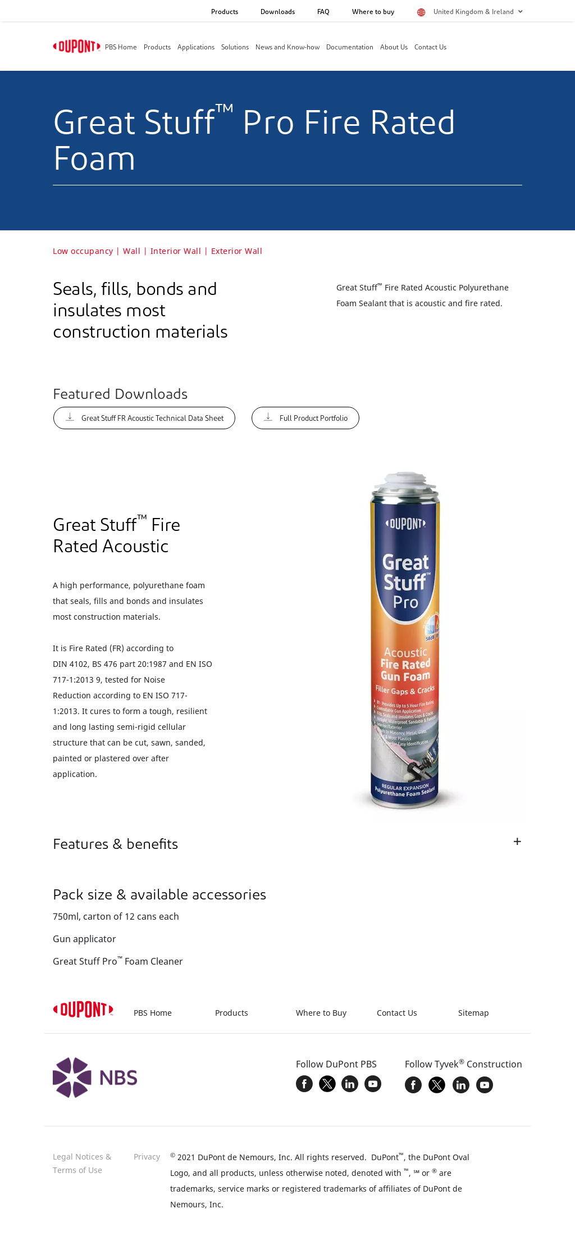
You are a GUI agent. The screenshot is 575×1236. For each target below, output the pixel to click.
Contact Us (430, 47)
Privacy (147, 1156)
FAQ (323, 12)
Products (224, 12)
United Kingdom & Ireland (477, 12)
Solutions (235, 47)
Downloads (278, 12)
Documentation (349, 47)
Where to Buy (321, 1012)
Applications (196, 47)
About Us (394, 47)
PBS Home (121, 47)
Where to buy (373, 12)
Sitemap (473, 1012)
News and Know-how (287, 47)
